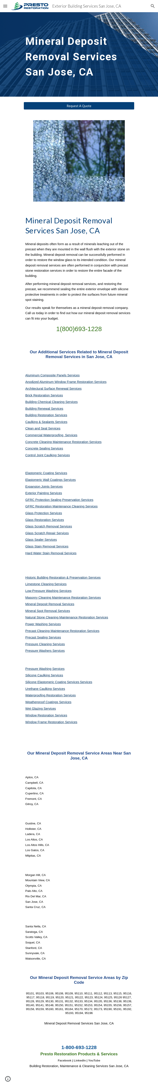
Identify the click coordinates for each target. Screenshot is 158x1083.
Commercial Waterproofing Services (51, 435)
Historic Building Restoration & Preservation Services (63, 577)
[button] (5, 6)
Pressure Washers (38, 650)
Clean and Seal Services (43, 428)
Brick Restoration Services (44, 395)
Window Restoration (40, 715)
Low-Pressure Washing (42, 591)
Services (60, 584)
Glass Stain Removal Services (46, 546)
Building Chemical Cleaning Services (51, 402)
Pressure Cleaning (39, 644)
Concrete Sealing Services (44, 448)
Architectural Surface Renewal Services (53, 388)
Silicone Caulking (38, 675)
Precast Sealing (37, 637)
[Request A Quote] (79, 106)
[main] (79, 54)
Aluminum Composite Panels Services (52, 375)
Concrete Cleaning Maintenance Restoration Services (63, 442)
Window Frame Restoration (45, 722)
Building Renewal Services (44, 408)
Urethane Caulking (39, 689)
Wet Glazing (34, 708)
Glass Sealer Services (41, 539)
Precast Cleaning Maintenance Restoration (56, 631)
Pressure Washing (38, 668)
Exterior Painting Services (43, 493)
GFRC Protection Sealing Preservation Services (59, 500)
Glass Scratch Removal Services (48, 526)
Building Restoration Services (46, 415)
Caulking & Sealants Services (46, 422)
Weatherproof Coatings (42, 702)
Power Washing (37, 624)
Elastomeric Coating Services (46, 473)
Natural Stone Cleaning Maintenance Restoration (60, 617)
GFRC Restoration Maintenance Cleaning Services (61, 506)
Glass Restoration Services (44, 520)
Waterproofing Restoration (44, 695)
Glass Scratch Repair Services (47, 533)
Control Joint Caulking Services (47, 455)
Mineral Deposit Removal (43, 604)
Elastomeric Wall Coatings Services (50, 480)
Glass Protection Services (43, 513)
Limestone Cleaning (39, 584)
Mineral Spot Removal (41, 611)
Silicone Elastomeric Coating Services (52, 682)
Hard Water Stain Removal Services (50, 553)
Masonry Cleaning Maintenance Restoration (57, 597)
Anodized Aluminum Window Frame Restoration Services (65, 382)
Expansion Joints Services (44, 486)
